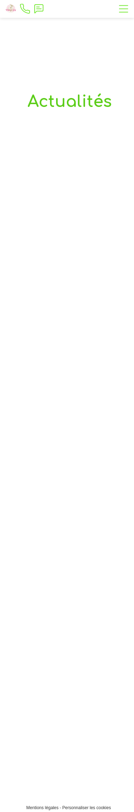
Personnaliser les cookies (86, 807)
